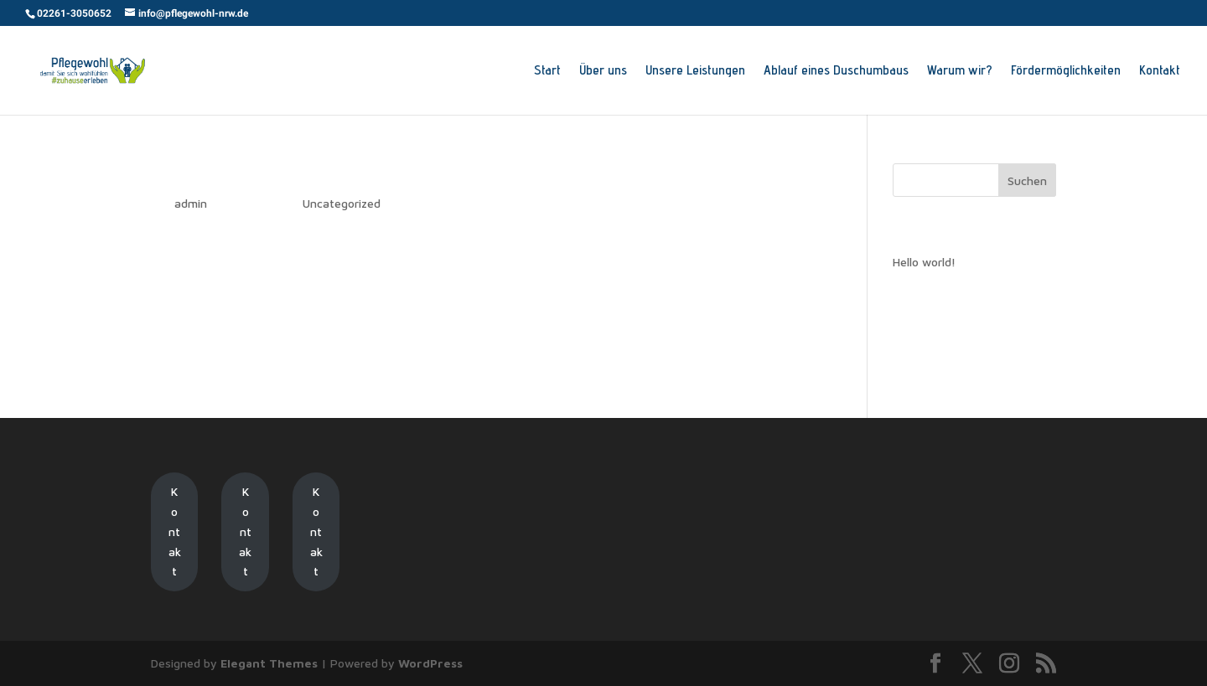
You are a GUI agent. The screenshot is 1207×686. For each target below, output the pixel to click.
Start (547, 71)
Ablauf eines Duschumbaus (836, 71)
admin (190, 203)
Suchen (1027, 180)
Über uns (603, 71)
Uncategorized (342, 203)
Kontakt (1159, 71)
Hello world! (194, 174)
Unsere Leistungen (695, 71)
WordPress (430, 663)
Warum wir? (959, 71)
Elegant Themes (269, 663)
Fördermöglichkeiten (1066, 71)
